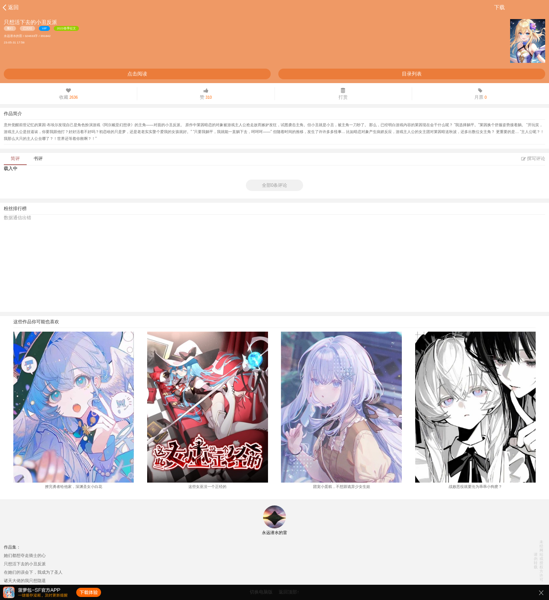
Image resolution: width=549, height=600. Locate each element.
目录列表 (412, 74)
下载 (499, 7)
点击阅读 (137, 74)
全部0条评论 (274, 185)
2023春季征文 (66, 28)
